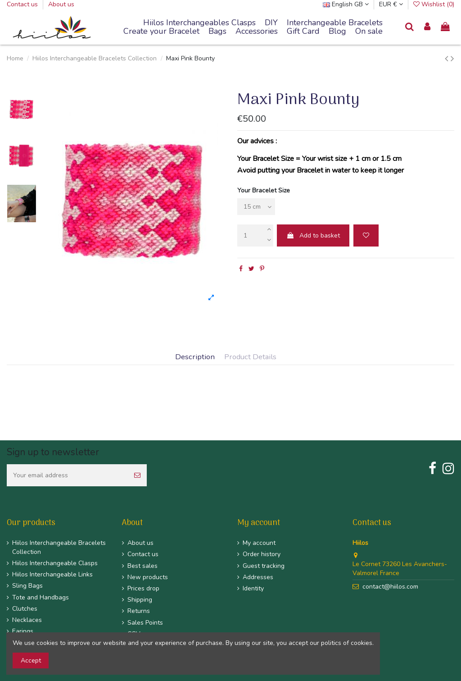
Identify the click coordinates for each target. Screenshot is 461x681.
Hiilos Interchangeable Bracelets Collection (59, 547)
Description (195, 357)
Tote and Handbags (40, 597)
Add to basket (313, 235)
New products (147, 577)
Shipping (139, 599)
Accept (31, 660)
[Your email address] (67, 475)
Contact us (23, 4)
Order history (261, 554)
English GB (346, 4)
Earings (22, 631)
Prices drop (143, 588)
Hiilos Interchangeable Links (52, 574)
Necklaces (27, 620)
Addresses (258, 577)
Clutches (24, 608)
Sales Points (145, 622)
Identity (253, 588)
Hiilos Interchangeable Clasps (55, 563)
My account (259, 543)
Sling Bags (27, 585)
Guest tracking (264, 566)
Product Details (250, 357)
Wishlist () (433, 4)
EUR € (391, 4)
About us (61, 4)
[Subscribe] (137, 475)
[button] (334, 22)
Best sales (142, 566)
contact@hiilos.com (390, 586)
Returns (138, 611)
